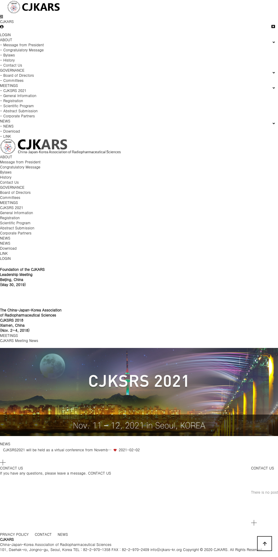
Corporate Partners (15, 232)
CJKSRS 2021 (11, 207)
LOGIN (5, 34)
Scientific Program (15, 222)
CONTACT (43, 534)
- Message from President (22, 44)
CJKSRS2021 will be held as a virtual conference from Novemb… (57, 449)
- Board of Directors (17, 75)
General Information (16, 212)
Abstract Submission (17, 227)
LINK (4, 253)
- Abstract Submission (19, 110)
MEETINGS (9, 202)
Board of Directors (15, 192)
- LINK (5, 136)
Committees (10, 197)
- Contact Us (11, 64)
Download (8, 248)
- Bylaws (7, 54)
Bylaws (6, 171)
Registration (10, 217)
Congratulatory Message (20, 166)
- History (7, 59)
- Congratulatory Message (22, 49)
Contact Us (9, 182)
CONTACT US (262, 467)
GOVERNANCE (12, 187)
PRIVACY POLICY (14, 534)
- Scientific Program (17, 105)
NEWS (5, 237)
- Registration (11, 100)
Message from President (20, 161)
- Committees (12, 80)
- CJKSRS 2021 (13, 90)
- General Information (18, 95)
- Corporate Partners (17, 115)
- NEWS (6, 125)
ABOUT (6, 156)
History (5, 176)
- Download (10, 131)
